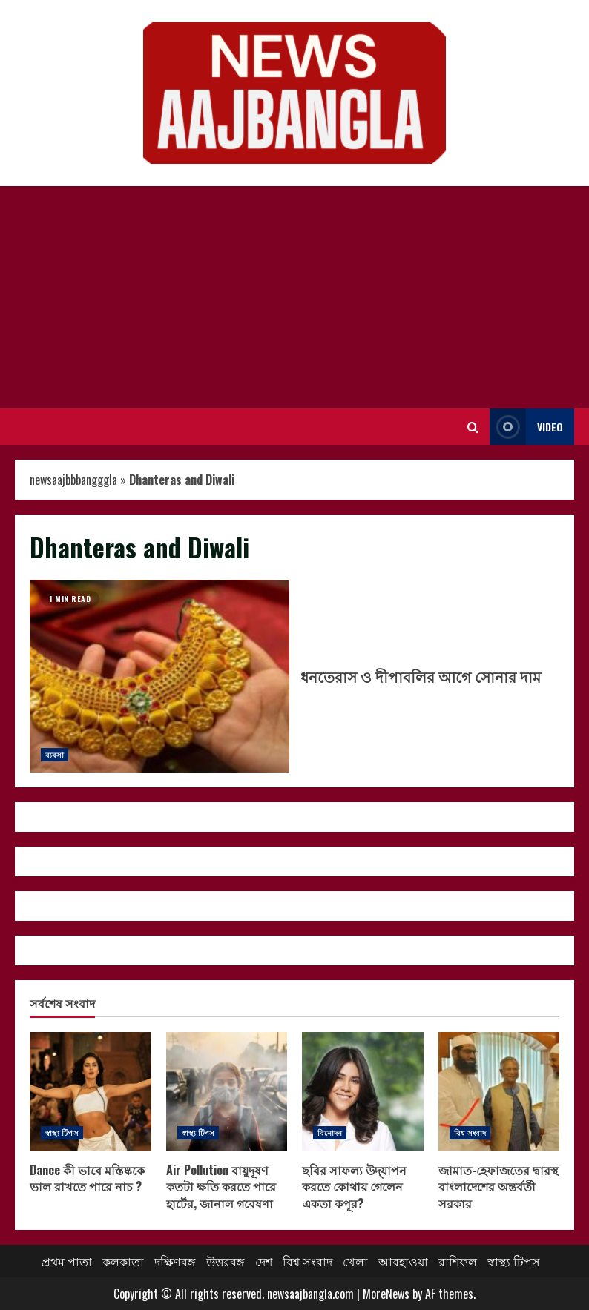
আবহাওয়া (403, 1261)
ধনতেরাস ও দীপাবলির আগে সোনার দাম (159, 676)
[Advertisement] (294, 297)
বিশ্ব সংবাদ (470, 1132)
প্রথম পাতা (67, 1261)
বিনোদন (329, 1132)
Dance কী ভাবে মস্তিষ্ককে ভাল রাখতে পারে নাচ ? (90, 1091)
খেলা (355, 1261)
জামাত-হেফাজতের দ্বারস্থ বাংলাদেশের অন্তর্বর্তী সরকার (499, 1091)
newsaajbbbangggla (73, 480)
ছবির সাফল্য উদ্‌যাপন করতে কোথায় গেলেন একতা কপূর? (363, 1091)
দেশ (263, 1261)
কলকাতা (123, 1261)
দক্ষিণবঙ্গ (175, 1261)
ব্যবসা (54, 754)
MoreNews (386, 1294)
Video (526, 426)
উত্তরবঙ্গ (225, 1261)
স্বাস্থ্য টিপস (62, 1132)
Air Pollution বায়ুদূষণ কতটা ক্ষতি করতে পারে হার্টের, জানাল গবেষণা (227, 1091)
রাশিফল (457, 1261)
